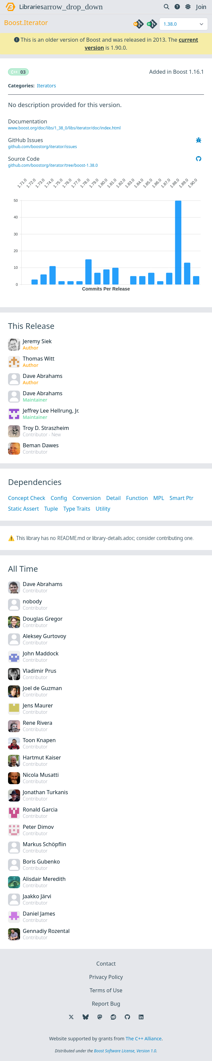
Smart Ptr (181, 498)
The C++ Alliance (144, 1038)
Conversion (87, 498)
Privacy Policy (106, 977)
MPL (158, 498)
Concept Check (26, 498)
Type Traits (76, 508)
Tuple (51, 508)
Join (201, 7)
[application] (106, 233)
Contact (106, 963)
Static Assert (23, 508)
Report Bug (106, 1003)
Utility (103, 508)
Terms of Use (106, 990)
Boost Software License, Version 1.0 (125, 1051)
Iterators (46, 85)
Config (58, 498)
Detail (113, 498)
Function (137, 498)
